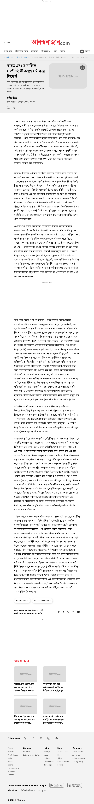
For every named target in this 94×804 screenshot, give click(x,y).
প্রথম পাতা (8, 51)
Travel (45, 755)
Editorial (19, 57)
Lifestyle (46, 751)
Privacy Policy (77, 761)
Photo (59, 755)
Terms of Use (77, 751)
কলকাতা (34, 51)
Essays (26, 57)
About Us (76, 755)
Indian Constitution (42, 600)
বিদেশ (62, 51)
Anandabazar (9, 57)
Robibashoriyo (63, 761)
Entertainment (13, 768)
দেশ (55, 51)
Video (59, 758)
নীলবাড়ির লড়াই (21, 51)
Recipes (46, 758)
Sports (10, 765)
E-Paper (7, 42)
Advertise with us (79, 758)
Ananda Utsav (62, 751)
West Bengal (13, 755)
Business (11, 771)
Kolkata (11, 751)
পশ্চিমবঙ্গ (46, 51)
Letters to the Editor (31, 755)
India (10, 758)
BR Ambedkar (22, 600)
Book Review (48, 761)
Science (11, 775)
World (10, 761)
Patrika (60, 765)
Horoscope (47, 765)
